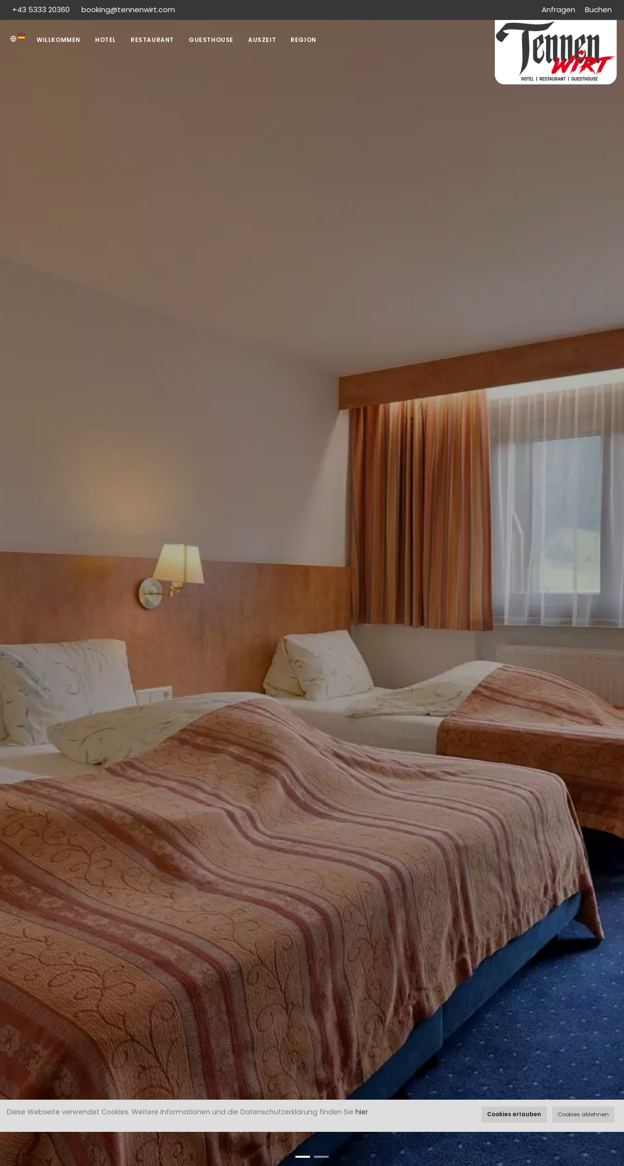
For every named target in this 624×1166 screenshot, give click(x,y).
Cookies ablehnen (583, 1114)
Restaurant (152, 40)
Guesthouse (211, 40)
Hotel (105, 40)
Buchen (598, 9)
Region (303, 40)
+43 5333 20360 (42, 9)
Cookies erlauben (514, 1114)
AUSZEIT (262, 40)
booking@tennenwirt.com (128, 9)
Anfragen (558, 9)
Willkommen (58, 40)
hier (361, 1112)
